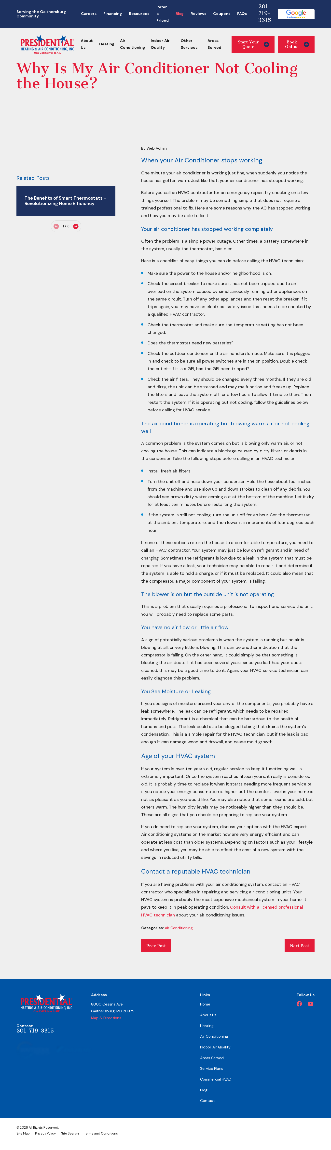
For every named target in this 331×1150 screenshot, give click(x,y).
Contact (207, 1100)
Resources (139, 13)
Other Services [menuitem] (189, 44)
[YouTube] (310, 1003)
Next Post (299, 945)
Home (205, 1004)
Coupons (221, 13)
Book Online (297, 44)
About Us (208, 1015)
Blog (180, 13)
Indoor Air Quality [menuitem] (160, 44)
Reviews (198, 13)
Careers (89, 13)
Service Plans (211, 1068)
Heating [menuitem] (106, 44)
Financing (112, 13)
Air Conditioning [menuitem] (132, 44)
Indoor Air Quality (215, 1047)
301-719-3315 (264, 13)
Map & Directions (106, 1018)
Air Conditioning (179, 928)
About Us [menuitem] (87, 44)
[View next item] (76, 226)
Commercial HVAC (215, 1079)
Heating (207, 1025)
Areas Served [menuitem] (214, 44)
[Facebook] (299, 1003)
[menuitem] (23, 1133)
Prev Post (156, 945)
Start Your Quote (253, 44)
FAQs (242, 13)
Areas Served (212, 1058)
